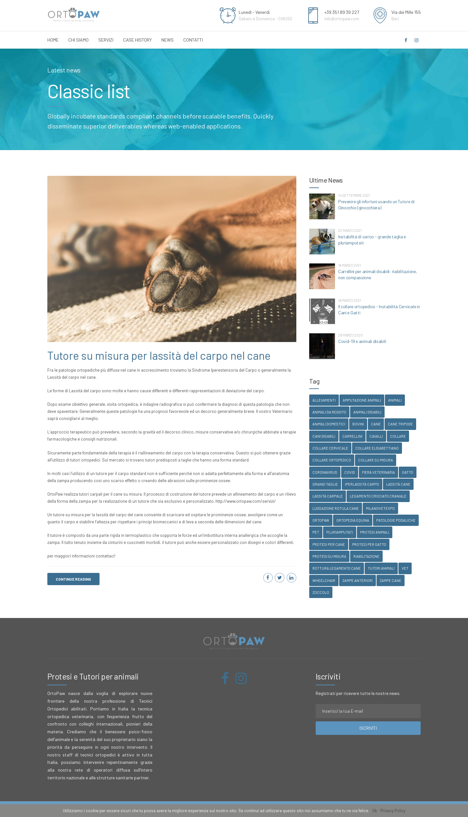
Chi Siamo (78, 40)
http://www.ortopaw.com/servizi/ (245, 501)
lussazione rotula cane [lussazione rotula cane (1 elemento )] (335, 508)
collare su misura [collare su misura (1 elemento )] (375, 460)
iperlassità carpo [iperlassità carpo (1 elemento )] (362, 484)
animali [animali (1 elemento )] (395, 400)
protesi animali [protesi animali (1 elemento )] (374, 532)
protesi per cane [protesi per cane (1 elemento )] (328, 544)
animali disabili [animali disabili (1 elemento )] (367, 412)
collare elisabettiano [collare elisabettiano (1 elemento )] (377, 448)
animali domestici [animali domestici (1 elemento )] (328, 424)
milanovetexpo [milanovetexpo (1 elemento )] (380, 508)
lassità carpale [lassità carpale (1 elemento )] (327, 496)
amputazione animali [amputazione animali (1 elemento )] (362, 400)
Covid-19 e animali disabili (362, 341)
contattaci (105, 556)
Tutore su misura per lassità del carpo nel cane (159, 355)
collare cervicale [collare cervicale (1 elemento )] (330, 448)
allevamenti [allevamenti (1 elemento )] (324, 400)
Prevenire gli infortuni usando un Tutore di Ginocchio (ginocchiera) (376, 204)
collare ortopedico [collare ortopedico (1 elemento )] (331, 460)
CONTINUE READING (73, 579)
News (167, 40)
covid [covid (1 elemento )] (349, 472)
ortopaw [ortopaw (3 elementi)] (320, 520)
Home (53, 40)
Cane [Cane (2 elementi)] (376, 424)
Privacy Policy (393, 810)
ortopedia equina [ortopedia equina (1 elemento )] (352, 520)
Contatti (193, 40)
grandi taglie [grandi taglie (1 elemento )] (325, 484)
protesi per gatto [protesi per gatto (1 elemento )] (369, 544)
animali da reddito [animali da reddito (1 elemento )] (329, 412)
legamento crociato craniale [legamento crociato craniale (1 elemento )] (378, 496)
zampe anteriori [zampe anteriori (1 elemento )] (357, 580)
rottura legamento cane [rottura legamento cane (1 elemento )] (336, 568)
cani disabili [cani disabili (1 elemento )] (323, 436)
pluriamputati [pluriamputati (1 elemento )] (339, 532)
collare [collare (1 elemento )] (398, 436)
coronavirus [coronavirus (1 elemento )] (324, 472)
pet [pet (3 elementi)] (315, 532)
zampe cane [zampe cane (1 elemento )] (390, 580)
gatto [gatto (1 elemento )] (407, 472)
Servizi (105, 40)
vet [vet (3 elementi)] (405, 568)
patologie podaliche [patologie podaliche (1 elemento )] (395, 520)
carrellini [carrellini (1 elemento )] (352, 436)
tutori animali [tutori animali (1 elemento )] (381, 568)
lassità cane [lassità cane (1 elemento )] (398, 484)
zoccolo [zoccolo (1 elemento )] (320, 592)
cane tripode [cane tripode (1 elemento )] (400, 424)
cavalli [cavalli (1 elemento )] (376, 436)
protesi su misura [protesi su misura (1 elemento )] (329, 556)
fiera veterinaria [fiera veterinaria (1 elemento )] (378, 472)
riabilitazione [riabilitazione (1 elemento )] (366, 556)
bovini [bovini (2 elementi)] (358, 424)
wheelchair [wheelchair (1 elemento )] (323, 580)
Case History (137, 40)
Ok (374, 810)
